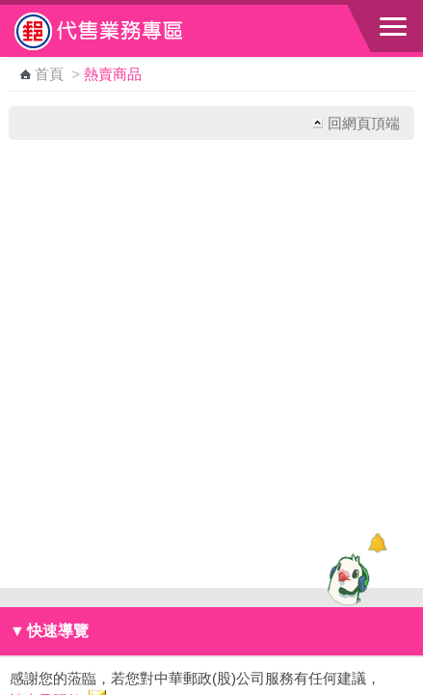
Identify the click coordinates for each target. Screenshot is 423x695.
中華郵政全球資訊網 (120, 31)
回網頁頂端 (364, 123)
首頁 (49, 74)
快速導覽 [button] (49, 631)
